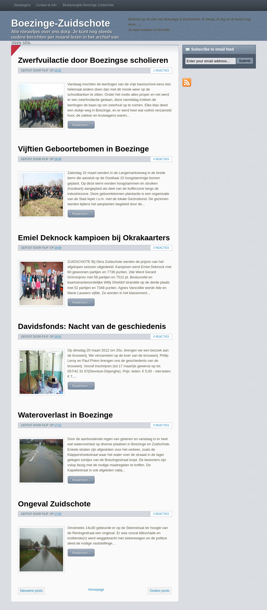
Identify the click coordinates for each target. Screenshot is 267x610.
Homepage (96, 590)
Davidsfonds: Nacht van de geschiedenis (92, 326)
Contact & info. (46, 5)
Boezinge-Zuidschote (60, 23)
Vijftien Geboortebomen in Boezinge (83, 149)
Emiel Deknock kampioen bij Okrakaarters (94, 238)
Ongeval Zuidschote (54, 504)
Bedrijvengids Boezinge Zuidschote (88, 5)
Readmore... (81, 125)
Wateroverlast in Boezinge (65, 415)
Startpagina (22, 5)
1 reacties (161, 70)
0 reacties (161, 159)
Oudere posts (159, 591)
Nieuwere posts (31, 591)
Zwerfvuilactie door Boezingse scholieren (93, 60)
